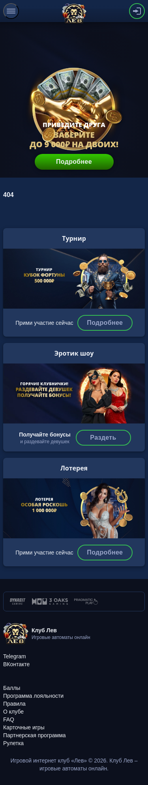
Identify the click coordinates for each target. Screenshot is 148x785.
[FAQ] (8, 719)
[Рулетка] (13, 743)
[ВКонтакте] (16, 664)
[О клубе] (13, 711)
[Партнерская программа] (34, 735)
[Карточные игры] (24, 727)
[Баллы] (11, 688)
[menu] (11, 11)
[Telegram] (14, 656)
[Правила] (14, 704)
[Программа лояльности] (33, 696)
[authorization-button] (137, 11)
